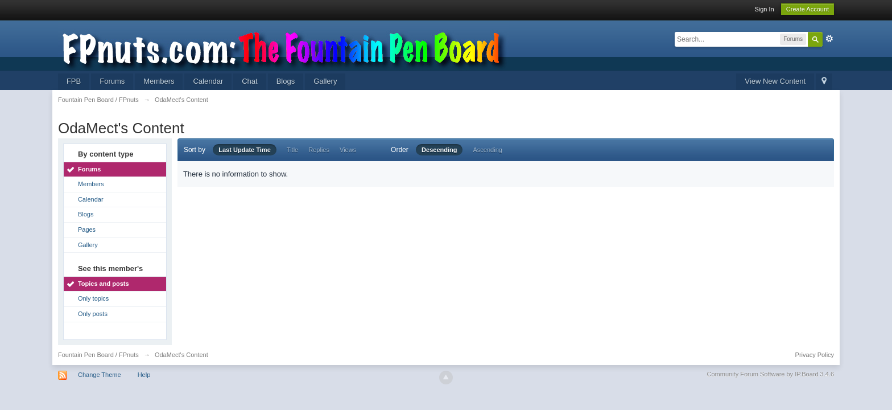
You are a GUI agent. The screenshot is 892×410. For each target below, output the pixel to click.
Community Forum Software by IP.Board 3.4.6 (771, 374)
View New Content (775, 81)
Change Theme (99, 374)
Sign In (764, 9)
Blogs (285, 81)
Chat (249, 81)
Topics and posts (103, 283)
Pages (87, 229)
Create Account (807, 9)
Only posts (93, 313)
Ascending (487, 149)
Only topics (93, 298)
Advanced (829, 38)
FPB (74, 81)
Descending (439, 149)
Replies (318, 149)
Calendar (208, 81)
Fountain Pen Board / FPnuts (98, 354)
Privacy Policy (814, 354)
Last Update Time (244, 149)
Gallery (325, 81)
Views (348, 149)
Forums (112, 81)
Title (292, 149)
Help (144, 374)
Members (158, 81)
